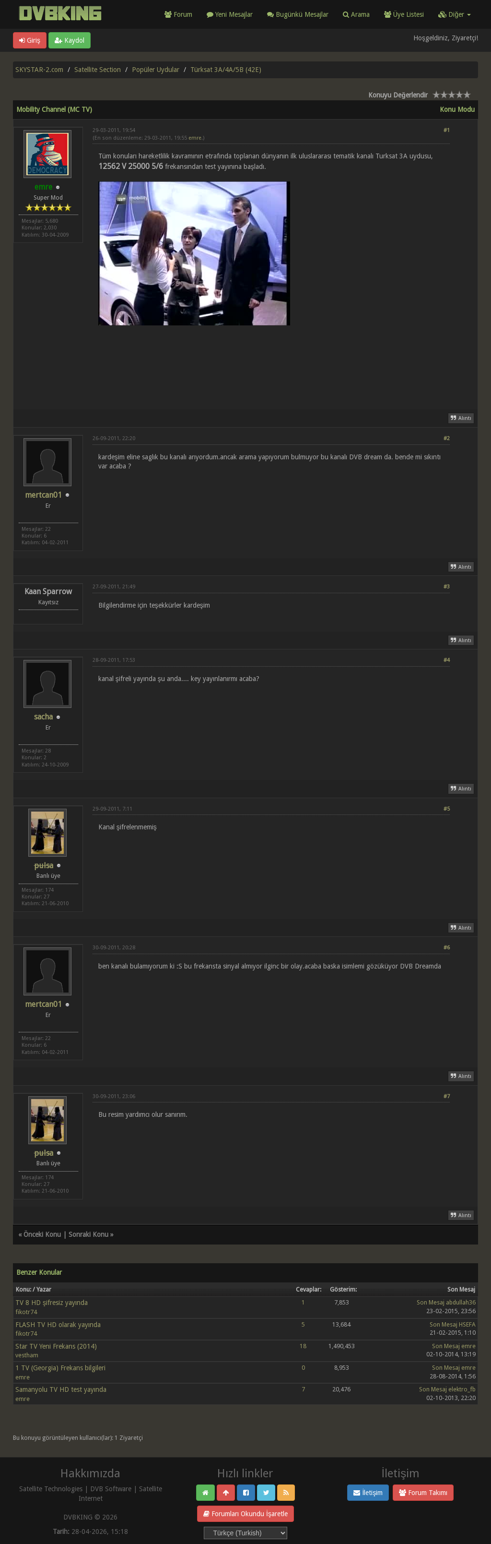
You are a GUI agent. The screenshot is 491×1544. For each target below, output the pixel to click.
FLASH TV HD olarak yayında (58, 1325)
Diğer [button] (454, 14)
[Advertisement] (271, 366)
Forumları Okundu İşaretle (245, 1514)
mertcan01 (43, 495)
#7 (447, 1096)
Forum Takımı (423, 1492)
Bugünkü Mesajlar (297, 14)
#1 (447, 130)
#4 (447, 660)
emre (194, 138)
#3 (447, 587)
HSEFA (467, 1324)
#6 (447, 948)
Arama (356, 14)
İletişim (368, 1492)
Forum (178, 14)
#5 (447, 809)
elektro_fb (462, 1389)
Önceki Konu (42, 1234)
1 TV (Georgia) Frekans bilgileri (60, 1368)
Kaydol (69, 40)
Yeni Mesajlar (230, 14)
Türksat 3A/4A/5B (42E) (225, 69)
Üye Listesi (404, 14)
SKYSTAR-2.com (39, 69)
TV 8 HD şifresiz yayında (51, 1302)
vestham (26, 1355)
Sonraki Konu (88, 1234)
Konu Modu (457, 109)
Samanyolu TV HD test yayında (60, 1389)
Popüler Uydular (155, 69)
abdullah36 (461, 1302)
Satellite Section (97, 69)
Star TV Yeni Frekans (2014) (56, 1346)
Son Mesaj (430, 1302)
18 (303, 1346)
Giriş (29, 40)
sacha (43, 716)
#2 (447, 438)
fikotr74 (26, 1312)
